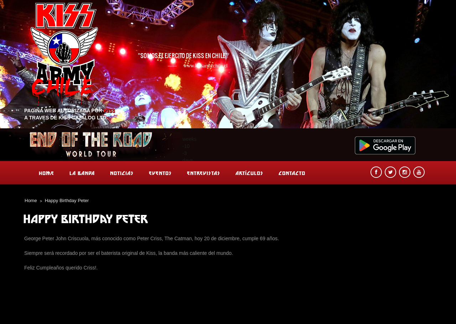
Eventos (160, 173)
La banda (82, 173)
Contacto (292, 173)
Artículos (249, 173)
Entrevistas (203, 173)
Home (46, 173)
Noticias (122, 173)
